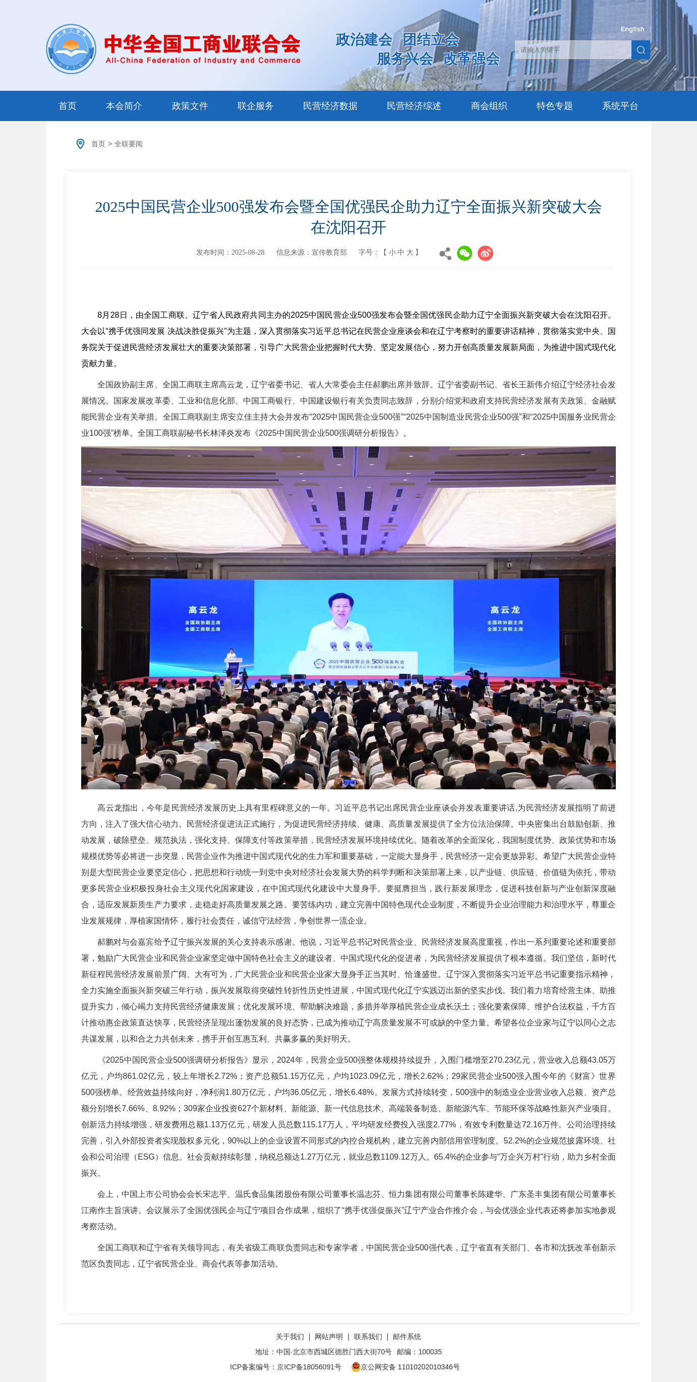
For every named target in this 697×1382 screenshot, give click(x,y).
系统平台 (620, 106)
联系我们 (368, 1337)
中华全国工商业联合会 (173, 49)
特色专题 (555, 106)
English (633, 29)
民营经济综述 (414, 106)
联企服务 (256, 106)
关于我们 (291, 1337)
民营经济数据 (330, 106)
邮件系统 (407, 1337)
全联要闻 (128, 144)
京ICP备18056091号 (309, 1367)
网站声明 (329, 1337)
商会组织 (489, 106)
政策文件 (190, 106)
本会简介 (124, 106)
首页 (68, 106)
